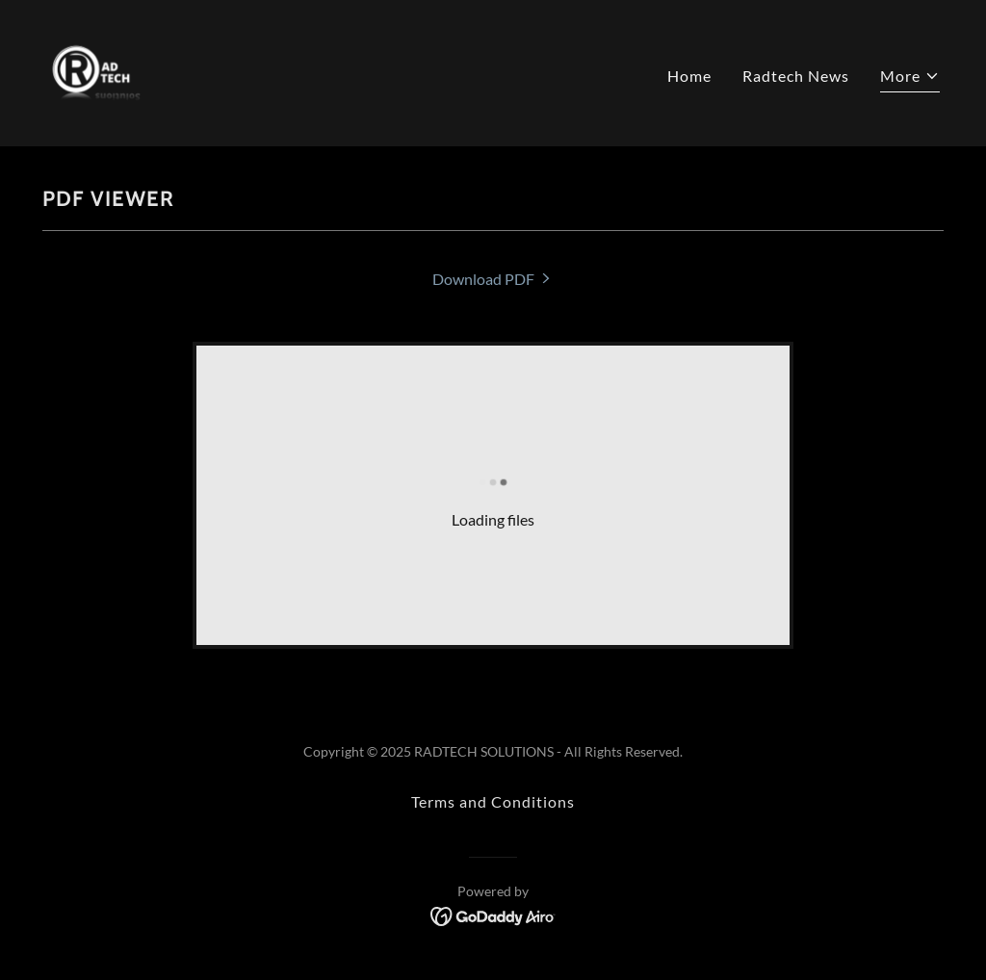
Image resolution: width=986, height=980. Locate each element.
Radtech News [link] (795, 75)
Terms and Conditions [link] (493, 801)
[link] (96, 71)
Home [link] (689, 75)
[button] (910, 78)
